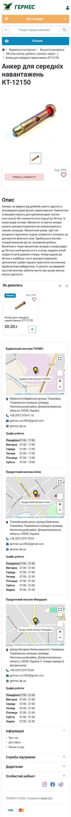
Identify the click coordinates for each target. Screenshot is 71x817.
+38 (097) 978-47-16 (22, 415)
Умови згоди (16, 747)
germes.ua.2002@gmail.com (27, 420)
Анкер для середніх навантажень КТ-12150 (19, 319)
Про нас (13, 737)
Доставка (14, 742)
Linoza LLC (45, 798)
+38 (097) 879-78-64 (22, 538)
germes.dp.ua (18, 426)
